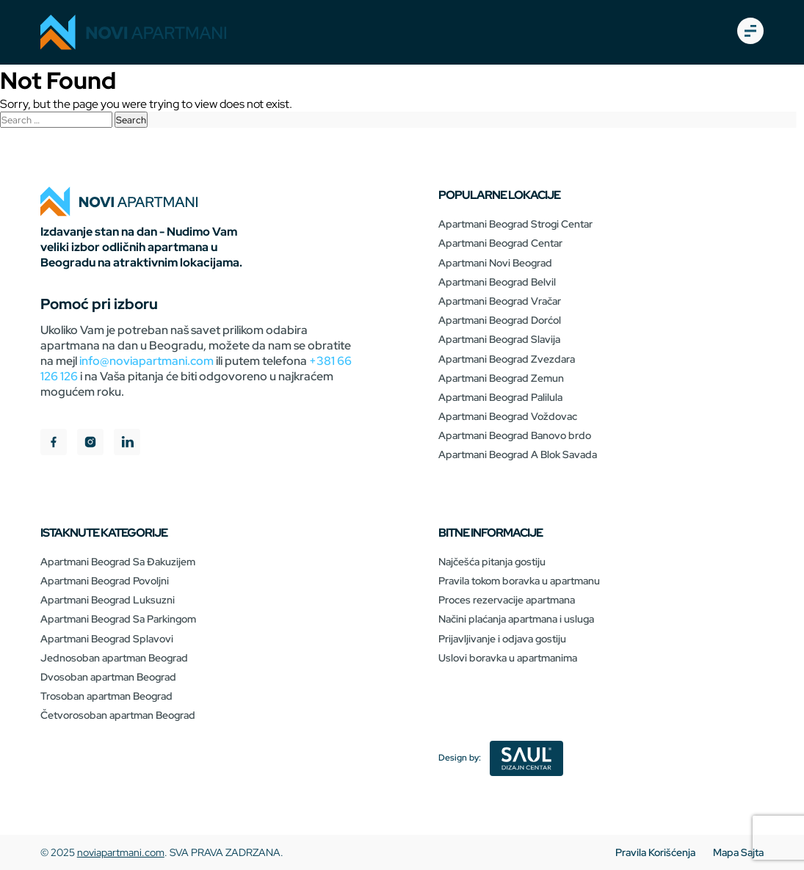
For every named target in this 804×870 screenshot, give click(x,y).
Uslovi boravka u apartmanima (507, 657)
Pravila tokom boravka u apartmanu (519, 580)
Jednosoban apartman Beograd (114, 657)
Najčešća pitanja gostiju (492, 561)
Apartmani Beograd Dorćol (499, 320)
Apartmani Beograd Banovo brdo (514, 435)
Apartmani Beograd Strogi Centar (515, 224)
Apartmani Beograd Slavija (499, 339)
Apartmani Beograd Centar (500, 243)
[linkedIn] (127, 444)
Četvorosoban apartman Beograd (117, 715)
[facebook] (53, 444)
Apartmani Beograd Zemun (501, 378)
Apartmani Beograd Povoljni (104, 580)
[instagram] (90, 444)
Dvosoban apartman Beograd (108, 677)
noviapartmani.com (120, 852)
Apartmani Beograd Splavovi (106, 638)
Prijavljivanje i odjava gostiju (502, 638)
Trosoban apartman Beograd (106, 696)
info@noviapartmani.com (146, 361)
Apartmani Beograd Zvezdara (506, 359)
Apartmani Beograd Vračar (499, 301)
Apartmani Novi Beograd (495, 262)
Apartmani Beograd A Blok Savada (517, 454)
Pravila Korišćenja (655, 852)
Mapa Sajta (738, 852)
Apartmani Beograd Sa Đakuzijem (117, 561)
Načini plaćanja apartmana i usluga (516, 619)
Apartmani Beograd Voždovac (507, 416)
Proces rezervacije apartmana (506, 599)
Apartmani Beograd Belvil (497, 282)
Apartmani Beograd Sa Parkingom (118, 619)
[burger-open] (750, 32)
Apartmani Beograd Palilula (500, 397)
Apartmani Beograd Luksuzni (107, 599)
